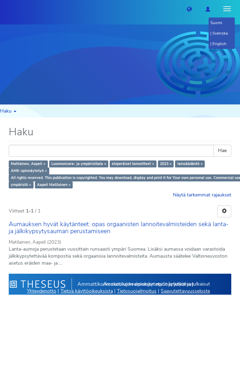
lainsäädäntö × (190, 163)
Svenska (220, 33)
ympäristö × (21, 184)
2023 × (166, 163)
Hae (222, 150)
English (219, 43)
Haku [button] (8, 111)
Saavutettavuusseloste (185, 291)
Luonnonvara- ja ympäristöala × (78, 163)
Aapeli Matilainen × (54, 184)
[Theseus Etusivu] (5, 8)
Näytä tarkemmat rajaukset (202, 195)
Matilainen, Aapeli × (28, 163)
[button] (189, 9)
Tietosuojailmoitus (137, 291)
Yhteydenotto (41, 291)
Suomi (216, 23)
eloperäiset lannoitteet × (133, 163)
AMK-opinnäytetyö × (29, 170)
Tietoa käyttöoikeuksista (86, 291)
